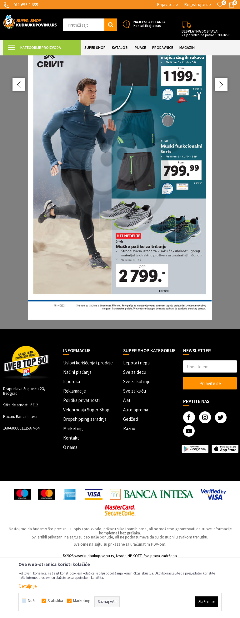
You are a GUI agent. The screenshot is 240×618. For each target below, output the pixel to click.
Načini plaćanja (77, 427)
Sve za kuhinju (137, 437)
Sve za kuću (134, 446)
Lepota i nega (136, 418)
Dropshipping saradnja (85, 474)
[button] (90, 24)
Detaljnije (27, 586)
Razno (129, 484)
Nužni (33, 601)
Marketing (73, 484)
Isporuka (71, 437)
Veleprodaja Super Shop (86, 465)
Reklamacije (74, 446)
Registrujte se (197, 4)
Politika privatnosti (81, 455)
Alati (127, 455)
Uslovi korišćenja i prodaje (88, 418)
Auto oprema (135, 465)
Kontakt (71, 493)
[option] (120, 220)
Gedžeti (130, 474)
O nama (70, 502)
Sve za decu (134, 427)
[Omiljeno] (220, 5)
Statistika (55, 601)
